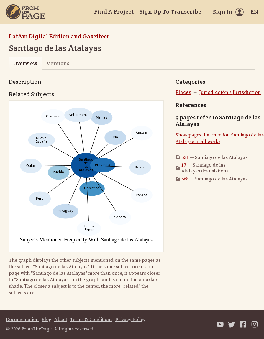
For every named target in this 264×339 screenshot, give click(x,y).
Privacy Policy (130, 319)
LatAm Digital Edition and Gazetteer (59, 36)
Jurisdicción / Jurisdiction (230, 92)
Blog (46, 319)
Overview (25, 63)
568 (184, 179)
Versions (57, 63)
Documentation (22, 319)
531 (184, 157)
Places (183, 92)
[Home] (25, 11)
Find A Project (114, 11)
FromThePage (37, 329)
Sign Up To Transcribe (170, 11)
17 (183, 165)
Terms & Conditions (91, 319)
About (60, 319)
